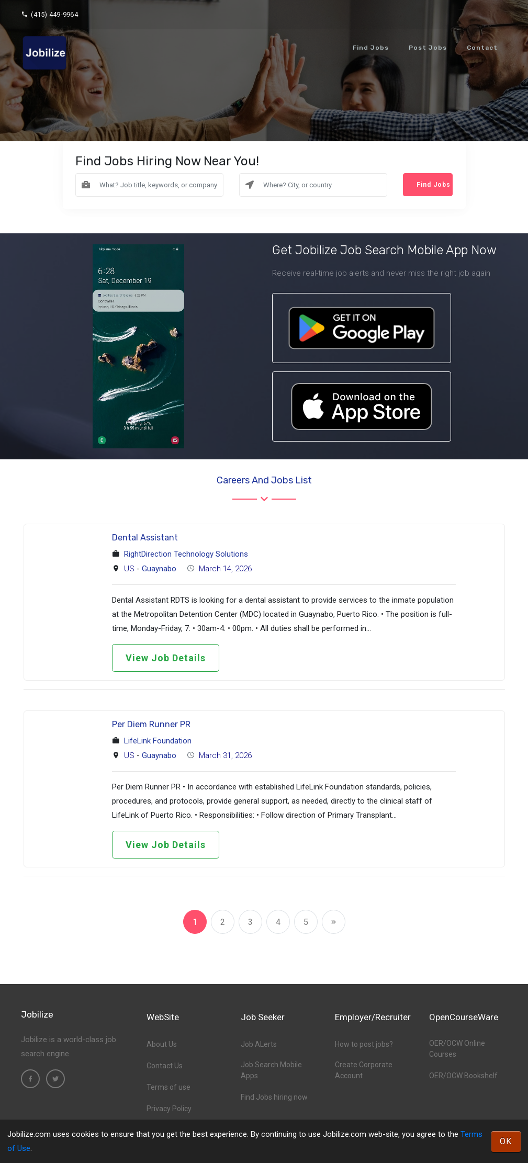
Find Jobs (371, 47)
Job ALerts (259, 1044)
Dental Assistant (145, 538)
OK (506, 1141)
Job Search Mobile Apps (271, 1070)
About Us (162, 1044)
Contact (482, 47)
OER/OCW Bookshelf (463, 1075)
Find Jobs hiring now (274, 1097)
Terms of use (168, 1087)
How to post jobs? (364, 1044)
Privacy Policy (169, 1108)
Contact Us (165, 1066)
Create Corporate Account (363, 1070)
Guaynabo (159, 568)
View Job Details (166, 657)
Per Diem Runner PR (151, 724)
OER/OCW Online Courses (457, 1048)
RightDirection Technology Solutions (186, 554)
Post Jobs (428, 47)
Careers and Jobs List (264, 480)
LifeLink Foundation (158, 741)
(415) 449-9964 (49, 14)
